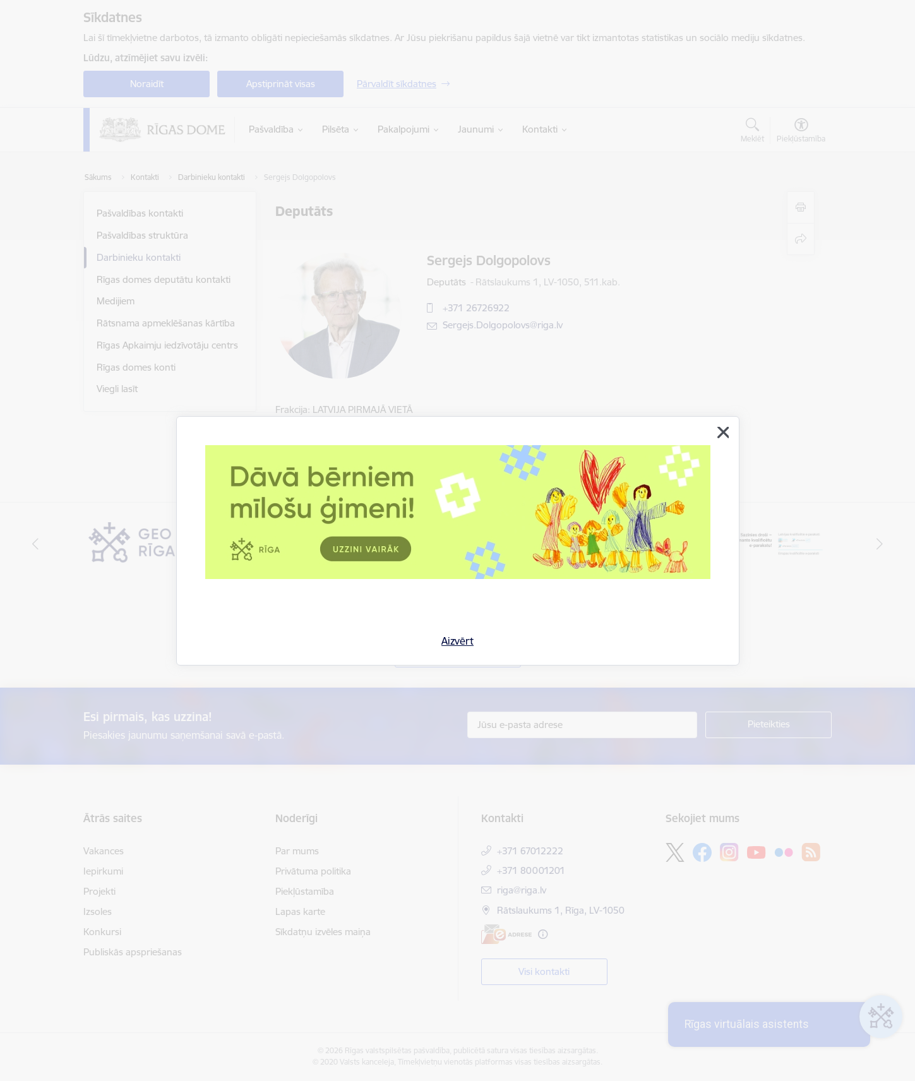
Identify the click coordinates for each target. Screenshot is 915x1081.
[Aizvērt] (723, 432)
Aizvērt (457, 641)
